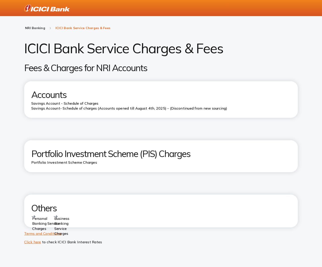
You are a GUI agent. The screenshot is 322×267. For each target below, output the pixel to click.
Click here (32, 242)
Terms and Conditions (42, 233)
